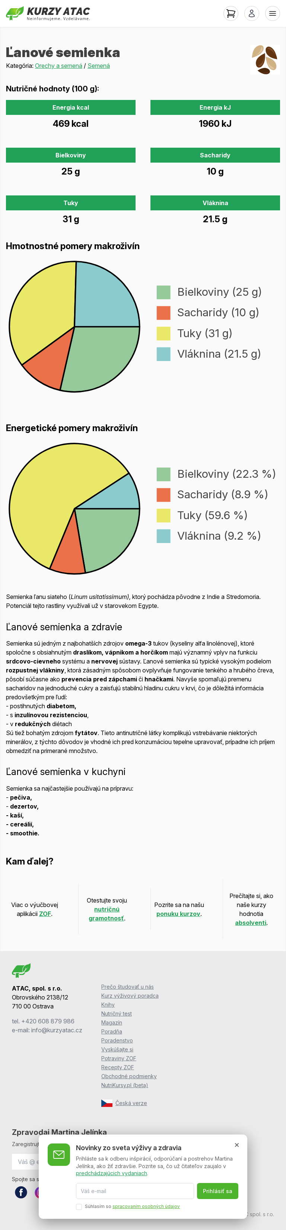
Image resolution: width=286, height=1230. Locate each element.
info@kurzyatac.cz (56, 1030)
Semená (99, 65)
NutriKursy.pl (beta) (124, 1085)
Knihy (108, 1004)
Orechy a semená (58, 65)
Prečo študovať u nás (127, 986)
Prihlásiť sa (217, 1191)
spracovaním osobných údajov (146, 1206)
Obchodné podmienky (129, 1076)
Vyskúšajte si (117, 1049)
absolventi (250, 922)
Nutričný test (116, 1013)
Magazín (111, 1022)
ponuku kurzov (178, 913)
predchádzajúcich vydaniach (111, 1173)
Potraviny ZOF (118, 1058)
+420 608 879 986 (47, 1021)
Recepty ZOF (117, 1067)
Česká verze (124, 1103)
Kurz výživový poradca (130, 995)
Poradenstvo (117, 1040)
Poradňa (111, 1031)
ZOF (45, 913)
